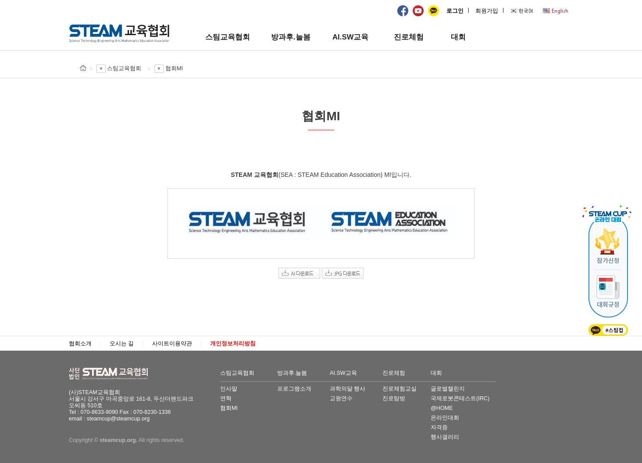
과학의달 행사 (348, 389)
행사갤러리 (445, 437)
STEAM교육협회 (113, 373)
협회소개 (80, 344)
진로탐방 (393, 398)
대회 (458, 37)
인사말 (228, 389)
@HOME (442, 408)
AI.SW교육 (350, 37)
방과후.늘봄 (290, 37)
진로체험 (409, 37)
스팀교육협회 (227, 37)
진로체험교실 (399, 389)
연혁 (226, 398)
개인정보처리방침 (233, 344)
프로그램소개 (294, 389)
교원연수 (341, 398)
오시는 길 (122, 344)
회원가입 (486, 11)
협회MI (229, 408)
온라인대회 (445, 418)
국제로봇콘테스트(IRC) (460, 398)
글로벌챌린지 (448, 389)
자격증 (439, 427)
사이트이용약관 (172, 344)
